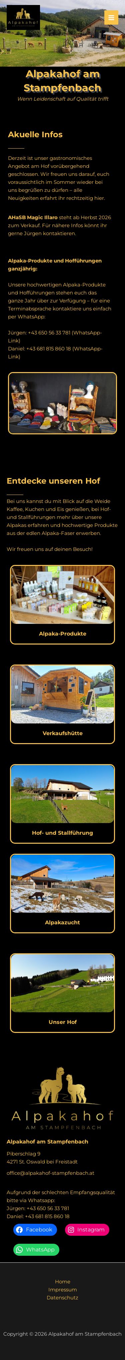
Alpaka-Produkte (84, 284)
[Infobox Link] (62, 605)
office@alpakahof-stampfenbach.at (50, 1173)
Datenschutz (62, 1297)
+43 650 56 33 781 (49, 332)
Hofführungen (37, 292)
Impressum (62, 1289)
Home (62, 1281)
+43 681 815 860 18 (48, 348)
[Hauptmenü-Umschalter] (111, 17)
